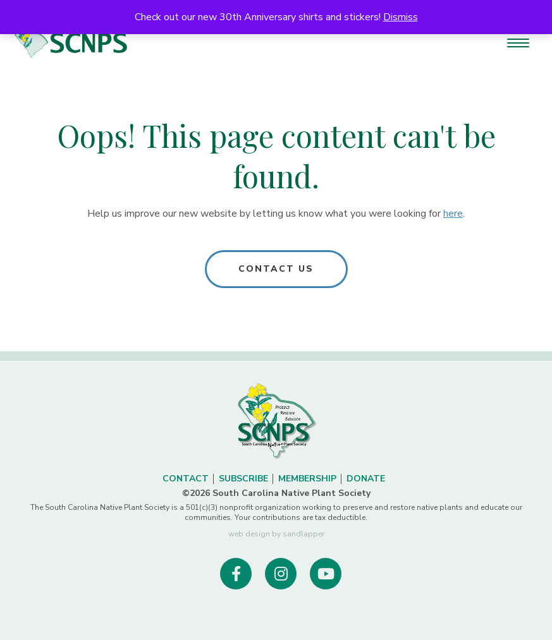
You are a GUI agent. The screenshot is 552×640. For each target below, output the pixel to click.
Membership (307, 479)
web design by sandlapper (276, 534)
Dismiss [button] (400, 17)
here (453, 213)
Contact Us (276, 269)
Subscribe (243, 479)
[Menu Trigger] (518, 42)
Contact (186, 479)
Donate (366, 479)
